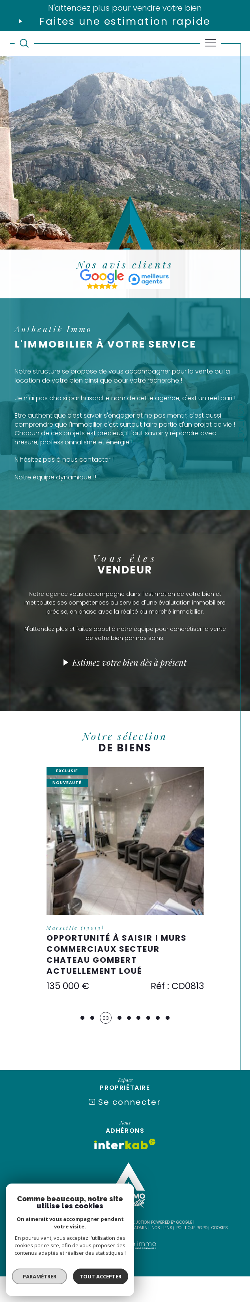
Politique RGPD (191, 1253)
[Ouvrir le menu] (210, 43)
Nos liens (161, 1253)
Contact (240, 423)
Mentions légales (110, 1253)
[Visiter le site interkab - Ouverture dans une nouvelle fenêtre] (125, 1169)
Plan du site (75, 1253)
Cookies (219, 1253)
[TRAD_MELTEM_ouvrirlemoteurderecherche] (24, 43)
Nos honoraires (40, 1253)
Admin (140, 1253)
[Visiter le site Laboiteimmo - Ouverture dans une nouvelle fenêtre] (125, 1279)
